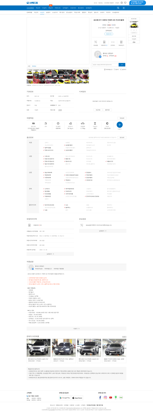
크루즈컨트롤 (69, 194)
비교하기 (134, 32)
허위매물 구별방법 (59, 269)
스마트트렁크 (90, 194)
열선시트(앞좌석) (49, 164)
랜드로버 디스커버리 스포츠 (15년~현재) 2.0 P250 (43, 359)
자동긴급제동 (110, 177)
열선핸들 (47, 191)
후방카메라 (89, 175)
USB (46, 210)
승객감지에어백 (70, 172)
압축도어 (88, 147)
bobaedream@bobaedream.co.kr (75, 408)
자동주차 (109, 196)
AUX (67, 205)
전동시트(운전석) (49, 159)
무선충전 (109, 194)
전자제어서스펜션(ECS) (113, 180)
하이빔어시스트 (90, 145)
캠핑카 (84, 12)
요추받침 (88, 161)
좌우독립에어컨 (70, 188)
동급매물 (98, 110)
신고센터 (77, 405)
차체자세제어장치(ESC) (72, 177)
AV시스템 (88, 210)
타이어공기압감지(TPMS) (114, 172)
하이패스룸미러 (90, 164)
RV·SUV (62, 12)
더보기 (124, 336)
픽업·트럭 (77, 12)
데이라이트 (89, 142)
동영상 (34, 66)
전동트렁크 (89, 191)
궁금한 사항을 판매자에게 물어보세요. (102, 64)
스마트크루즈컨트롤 (71, 196)
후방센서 (68, 180)
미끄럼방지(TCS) (70, 182)
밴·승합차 (69, 12)
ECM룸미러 (110, 156)
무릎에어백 (48, 180)
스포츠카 (55, 12)
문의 (122, 64)
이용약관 (72, 405)
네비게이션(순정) (49, 205)
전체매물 (29, 12)
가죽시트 (47, 156)
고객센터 (83, 405)
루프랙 (109, 145)
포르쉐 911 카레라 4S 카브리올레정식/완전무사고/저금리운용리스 (137, 22)
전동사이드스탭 (111, 142)
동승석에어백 (48, 172)
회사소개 (52, 405)
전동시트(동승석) (49, 161)
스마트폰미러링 (111, 210)
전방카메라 (89, 177)
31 (107, 56)
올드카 (96, 12)
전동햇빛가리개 (111, 164)
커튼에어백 (48, 177)
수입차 (42, 12)
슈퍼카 (102, 12)
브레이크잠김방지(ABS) (72, 175)
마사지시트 (89, 156)
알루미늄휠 (48, 147)
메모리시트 (69, 161)
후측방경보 (48, 182)
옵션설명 (122, 137)
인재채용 (66, 405)
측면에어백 (48, 175)
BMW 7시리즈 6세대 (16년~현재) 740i (115, 359)
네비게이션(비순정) (50, 207)
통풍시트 (68, 159)
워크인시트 (89, 159)
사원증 (60, 110)
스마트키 (47, 188)
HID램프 (68, 142)
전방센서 (88, 172)
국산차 (36, 12)
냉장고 (46, 199)
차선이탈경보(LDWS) (112, 175)
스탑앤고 (88, 188)
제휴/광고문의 (59, 405)
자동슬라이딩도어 (91, 150)
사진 (29, 66)
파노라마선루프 (49, 145)
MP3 (67, 210)
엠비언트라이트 (49, 166)
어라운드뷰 (89, 180)
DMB (87, 205)
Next (136, 30)
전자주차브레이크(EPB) (92, 196)
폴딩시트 (68, 164)
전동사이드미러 (49, 150)
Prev (131, 30)
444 (115, 56)
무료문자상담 (38, 269)
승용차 (48, 12)
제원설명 (122, 118)
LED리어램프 (69, 150)
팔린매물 (107, 110)
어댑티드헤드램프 (70, 147)
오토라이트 (69, 191)
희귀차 (108, 12)
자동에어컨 (48, 196)
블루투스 (68, 207)
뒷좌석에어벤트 (111, 159)
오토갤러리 (115, 12)
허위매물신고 (48, 269)
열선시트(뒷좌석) (70, 156)
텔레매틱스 (110, 207)
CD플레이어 (89, 207)
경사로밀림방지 (111, 188)
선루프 (46, 142)
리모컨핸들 (48, 194)
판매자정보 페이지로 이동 (100, 57)
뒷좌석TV (109, 205)
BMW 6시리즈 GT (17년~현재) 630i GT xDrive (67, 359)
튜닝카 (90, 12)
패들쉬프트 (110, 161)
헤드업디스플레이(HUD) (113, 191)
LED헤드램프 (69, 145)
